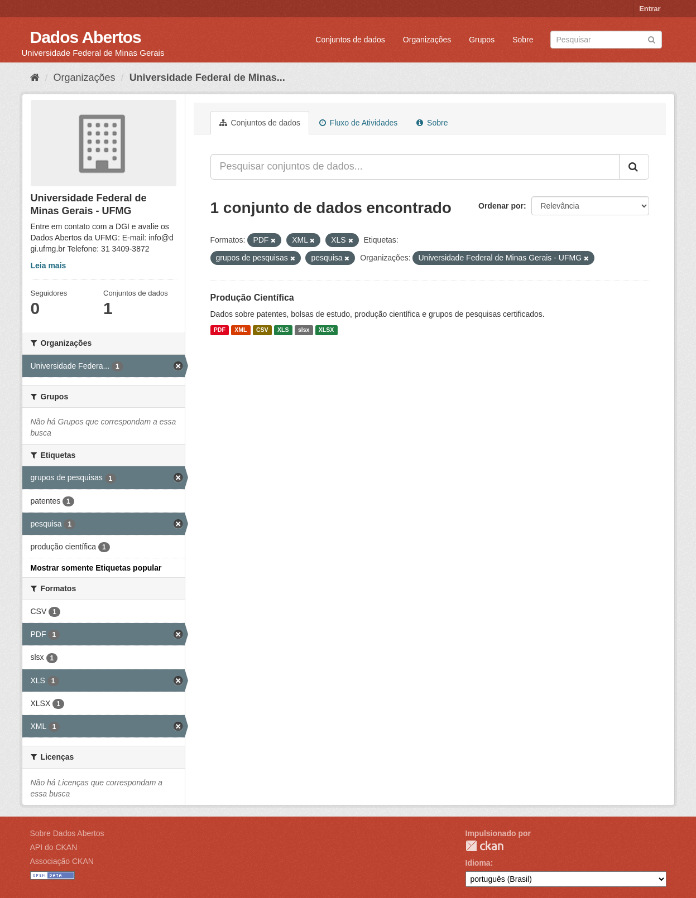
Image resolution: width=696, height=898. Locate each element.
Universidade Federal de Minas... (207, 77)
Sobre (522, 39)
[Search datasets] (606, 40)
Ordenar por (501, 205)
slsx (303, 330)
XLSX (326, 330)
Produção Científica (252, 297)
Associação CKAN (62, 861)
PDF (219, 330)
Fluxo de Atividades (358, 122)
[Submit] (651, 39)
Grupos (482, 39)
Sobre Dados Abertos (67, 833)
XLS (283, 330)
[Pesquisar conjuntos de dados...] (415, 167)
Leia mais (48, 265)
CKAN (484, 846)
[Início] (35, 77)
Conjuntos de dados (350, 39)
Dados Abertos (85, 37)
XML (240, 330)
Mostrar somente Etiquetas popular (96, 567)
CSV (262, 330)
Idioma (478, 862)
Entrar (649, 8)
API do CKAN (54, 847)
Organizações (427, 39)
